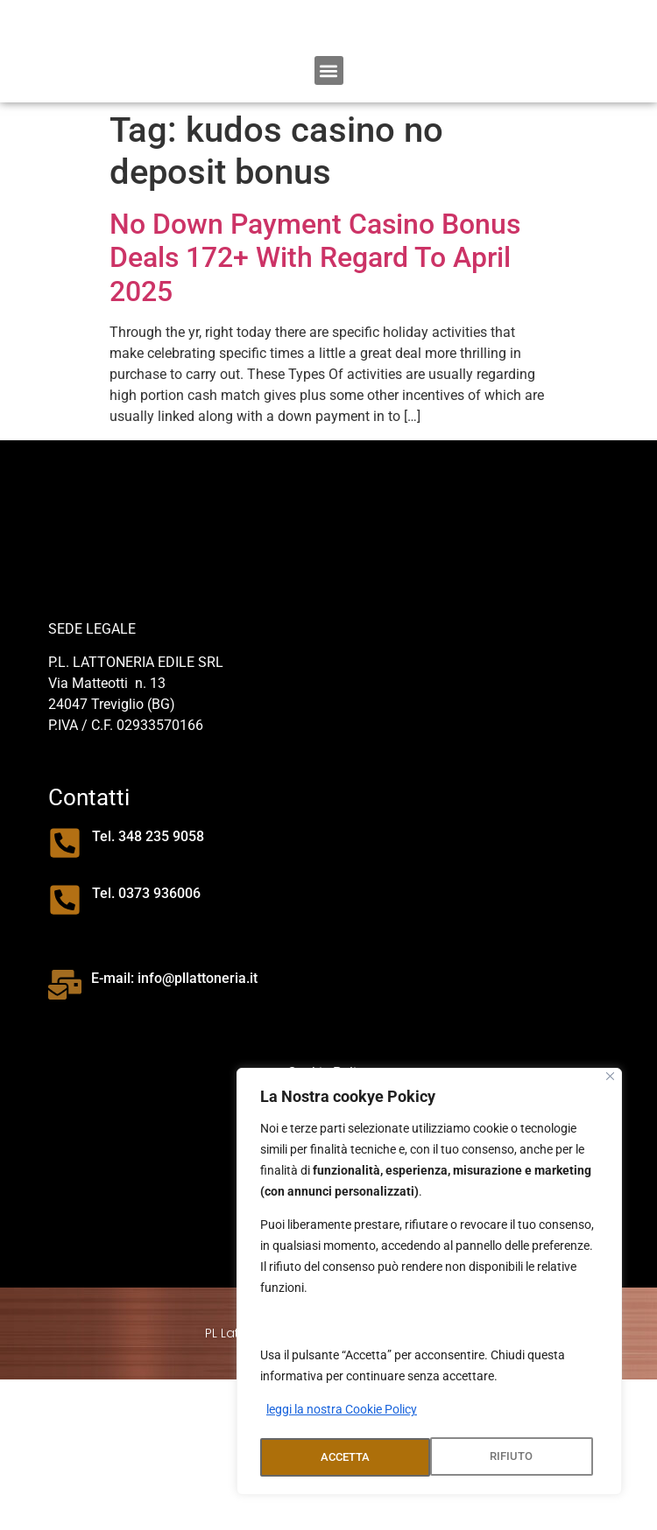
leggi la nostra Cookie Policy (341, 1414)
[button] (328, 158)
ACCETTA (513, 1457)
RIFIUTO (341, 1457)
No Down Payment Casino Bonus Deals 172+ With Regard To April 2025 (315, 345)
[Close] (610, 1080)
